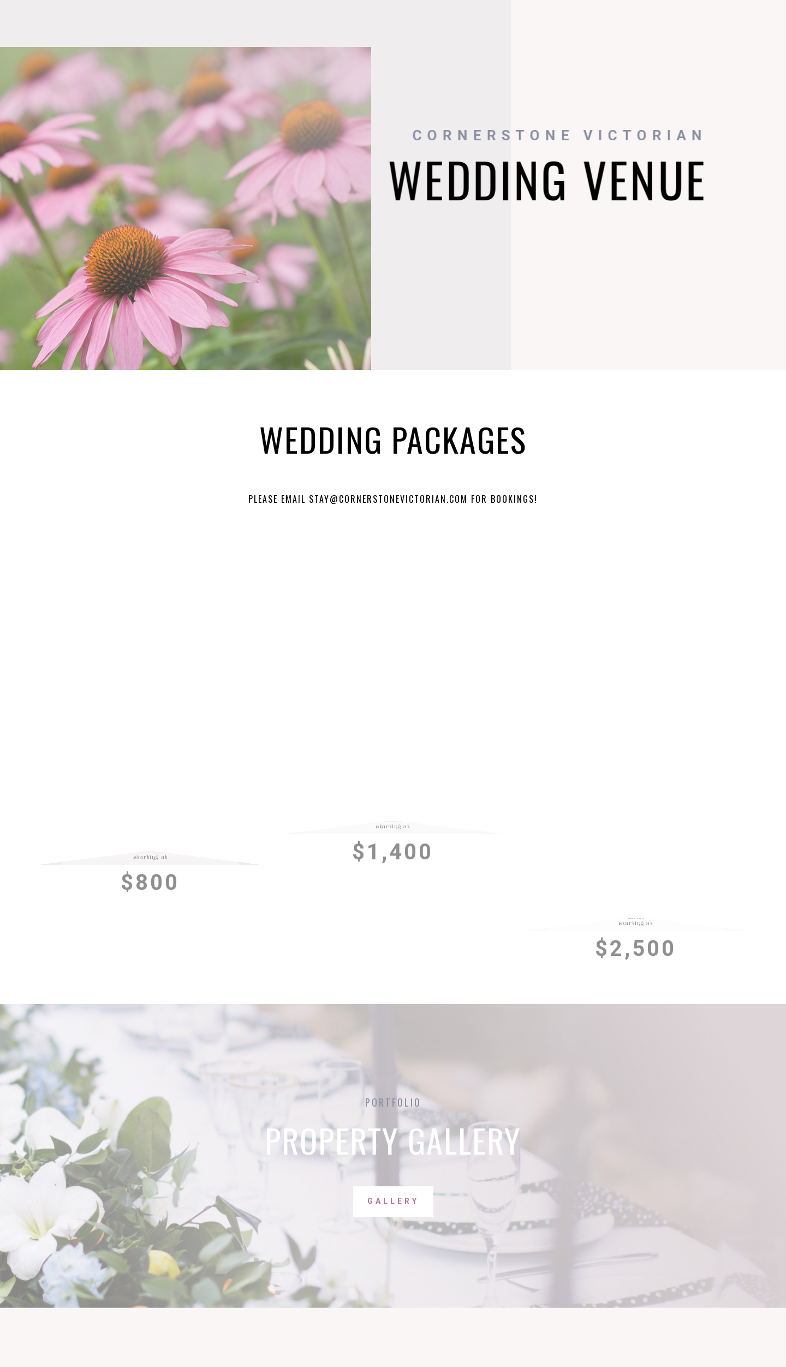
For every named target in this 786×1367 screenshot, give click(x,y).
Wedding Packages (393, 438)
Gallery (393, 1201)
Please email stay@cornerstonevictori (341, 499)
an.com (451, 499)
